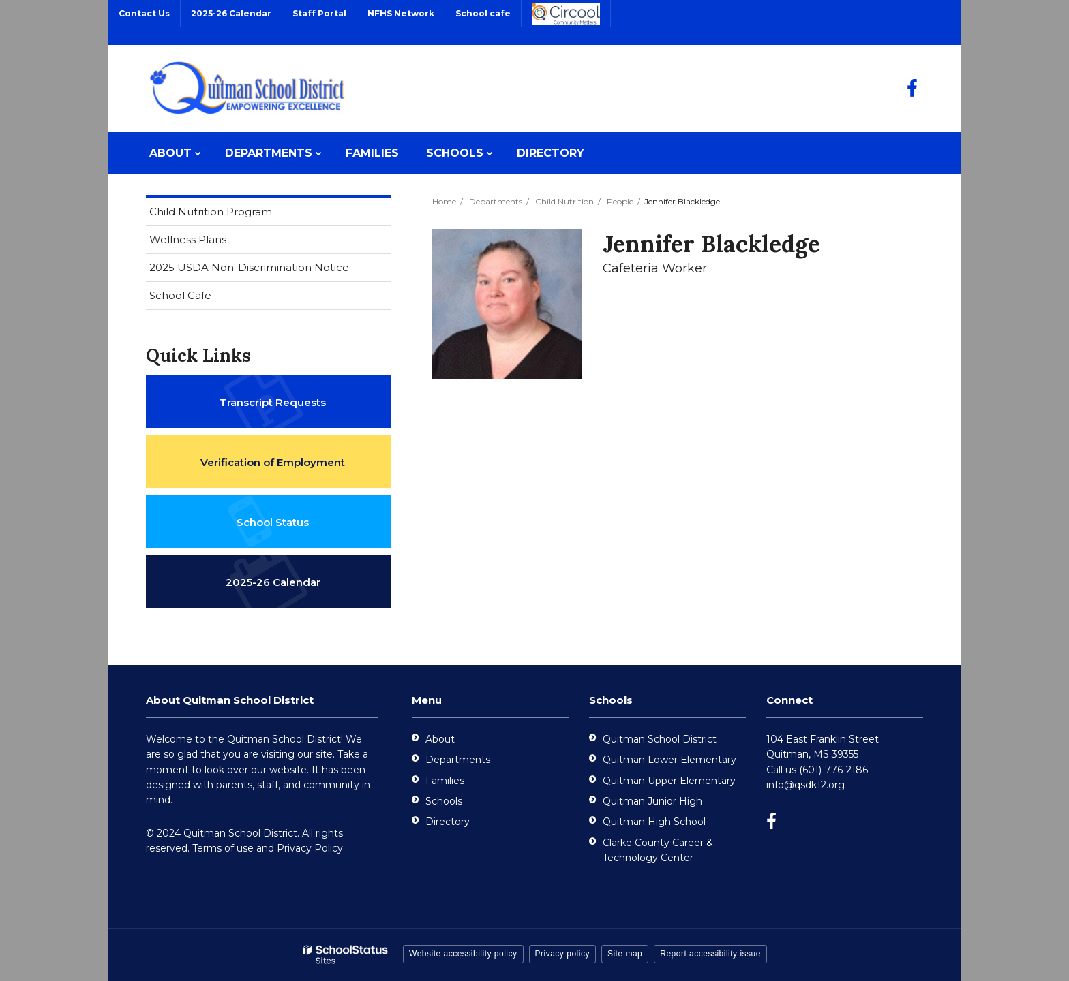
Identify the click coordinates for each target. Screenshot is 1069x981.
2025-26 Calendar (231, 13)
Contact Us (144, 13)
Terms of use (223, 848)
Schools (443, 801)
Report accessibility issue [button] (710, 954)
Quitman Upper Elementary (669, 781)
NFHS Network (400, 13)
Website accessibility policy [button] (463, 954)
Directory (447, 821)
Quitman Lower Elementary (669, 759)
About (440, 739)
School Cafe (180, 295)
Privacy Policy (310, 848)
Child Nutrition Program (232, 214)
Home (444, 201)
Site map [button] (624, 954)
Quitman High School (654, 821)
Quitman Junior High (652, 801)
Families (444, 781)
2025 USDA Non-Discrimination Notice (270, 270)
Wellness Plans (187, 239)
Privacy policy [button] (562, 954)
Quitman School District (660, 739)
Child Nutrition (564, 201)
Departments (495, 201)
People (620, 201)
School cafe (483, 13)
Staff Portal (319, 13)
